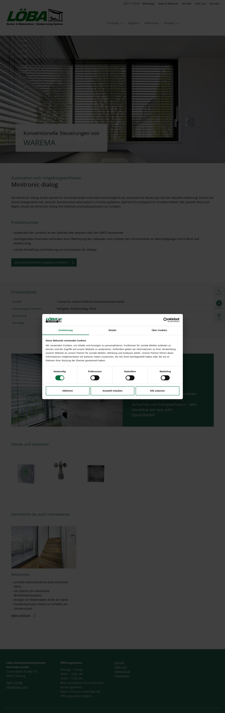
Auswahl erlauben (112, 390)
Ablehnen (67, 390)
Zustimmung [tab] (66, 330)
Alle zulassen (157, 390)
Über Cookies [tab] (159, 330)
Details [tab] (112, 330)
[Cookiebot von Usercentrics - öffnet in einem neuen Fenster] (165, 320)
